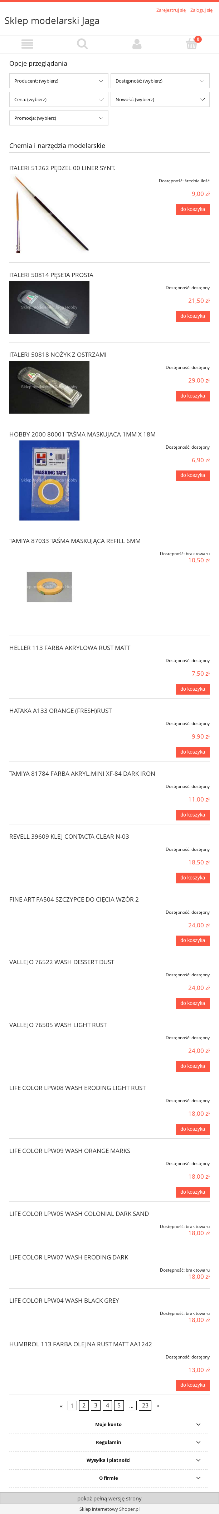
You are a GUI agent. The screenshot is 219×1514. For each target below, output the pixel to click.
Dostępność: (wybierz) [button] (139, 81)
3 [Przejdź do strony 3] (95, 1405)
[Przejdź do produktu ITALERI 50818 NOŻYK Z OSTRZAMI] (49, 387)
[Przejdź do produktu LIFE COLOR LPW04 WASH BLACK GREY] (49, 1312)
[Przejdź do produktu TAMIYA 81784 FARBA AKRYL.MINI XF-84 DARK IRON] (49, 785)
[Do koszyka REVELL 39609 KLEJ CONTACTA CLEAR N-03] (193, 878)
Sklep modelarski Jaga (52, 20)
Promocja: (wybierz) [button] (35, 118)
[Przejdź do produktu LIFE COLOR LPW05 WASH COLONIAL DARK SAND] (49, 1225)
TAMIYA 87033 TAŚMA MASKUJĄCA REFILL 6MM (75, 541)
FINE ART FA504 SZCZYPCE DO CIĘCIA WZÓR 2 (74, 899)
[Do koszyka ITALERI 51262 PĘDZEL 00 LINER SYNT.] (193, 209)
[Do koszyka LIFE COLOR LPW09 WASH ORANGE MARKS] (193, 1192)
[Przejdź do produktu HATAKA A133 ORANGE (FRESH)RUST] (49, 722)
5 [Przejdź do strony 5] (119, 1405)
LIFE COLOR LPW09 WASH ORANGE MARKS (69, 1150)
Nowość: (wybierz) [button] (135, 99)
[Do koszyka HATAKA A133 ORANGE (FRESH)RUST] (193, 752)
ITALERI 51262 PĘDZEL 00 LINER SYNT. (62, 168)
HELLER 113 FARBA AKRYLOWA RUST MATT (69, 647)
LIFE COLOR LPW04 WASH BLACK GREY (64, 1300)
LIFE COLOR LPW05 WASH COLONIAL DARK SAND (79, 1213)
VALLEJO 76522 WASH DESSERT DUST (61, 962)
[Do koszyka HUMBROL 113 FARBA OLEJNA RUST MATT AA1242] (193, 1385)
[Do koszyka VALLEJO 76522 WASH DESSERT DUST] (193, 1003)
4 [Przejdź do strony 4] (107, 1405)
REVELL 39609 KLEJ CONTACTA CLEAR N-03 (69, 836)
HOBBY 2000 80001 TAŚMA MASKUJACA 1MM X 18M (82, 434)
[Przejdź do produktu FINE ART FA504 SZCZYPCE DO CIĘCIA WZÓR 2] (49, 911)
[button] (27, 44)
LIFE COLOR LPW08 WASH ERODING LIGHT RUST (77, 1088)
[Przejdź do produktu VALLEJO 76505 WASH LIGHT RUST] (49, 1036)
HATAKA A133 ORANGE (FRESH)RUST (60, 710)
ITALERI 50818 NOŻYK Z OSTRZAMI (58, 354)
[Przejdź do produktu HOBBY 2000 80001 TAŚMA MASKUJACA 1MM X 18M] (49, 480)
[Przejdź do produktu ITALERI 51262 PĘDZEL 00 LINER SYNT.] (49, 214)
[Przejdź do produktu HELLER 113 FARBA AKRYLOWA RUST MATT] (49, 659)
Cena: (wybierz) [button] (30, 99)
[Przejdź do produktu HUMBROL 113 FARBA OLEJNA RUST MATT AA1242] (49, 1355)
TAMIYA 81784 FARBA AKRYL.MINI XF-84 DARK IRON (82, 773)
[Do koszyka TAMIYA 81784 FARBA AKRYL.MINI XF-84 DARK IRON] (193, 815)
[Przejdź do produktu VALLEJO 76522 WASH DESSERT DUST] (49, 973)
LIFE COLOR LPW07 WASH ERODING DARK (68, 1257)
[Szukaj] (82, 43)
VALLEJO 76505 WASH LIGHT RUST (58, 1025)
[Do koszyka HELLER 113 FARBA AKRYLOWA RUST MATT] (193, 689)
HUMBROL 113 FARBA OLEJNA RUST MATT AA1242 (80, 1344)
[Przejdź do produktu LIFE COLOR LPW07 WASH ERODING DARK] (49, 1268)
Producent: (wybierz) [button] (36, 81)
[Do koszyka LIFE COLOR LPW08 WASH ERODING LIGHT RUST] (193, 1129)
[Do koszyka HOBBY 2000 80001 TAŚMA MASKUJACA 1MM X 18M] (193, 475)
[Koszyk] (192, 43)
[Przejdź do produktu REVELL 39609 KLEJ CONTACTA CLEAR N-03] (49, 848)
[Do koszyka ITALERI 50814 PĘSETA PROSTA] (193, 316)
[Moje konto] (137, 44)
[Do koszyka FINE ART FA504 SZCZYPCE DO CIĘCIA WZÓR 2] (193, 941)
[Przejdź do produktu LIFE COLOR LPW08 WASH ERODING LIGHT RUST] (49, 1099)
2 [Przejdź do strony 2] (84, 1405)
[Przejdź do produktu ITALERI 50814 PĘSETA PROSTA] (49, 307)
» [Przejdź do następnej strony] (157, 1405)
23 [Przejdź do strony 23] (145, 1405)
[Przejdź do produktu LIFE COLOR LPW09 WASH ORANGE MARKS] (49, 1162)
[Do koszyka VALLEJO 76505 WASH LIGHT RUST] (193, 1066)
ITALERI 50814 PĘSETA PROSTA (51, 275)
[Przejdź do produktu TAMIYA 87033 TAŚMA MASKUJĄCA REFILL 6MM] (49, 587)
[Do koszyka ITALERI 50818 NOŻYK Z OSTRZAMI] (193, 396)
